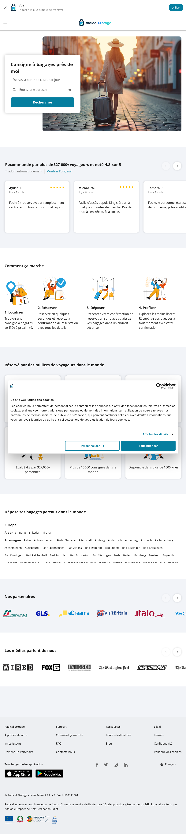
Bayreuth (168, 555)
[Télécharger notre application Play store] (49, 773)
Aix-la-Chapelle (66, 540)
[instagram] (116, 764)
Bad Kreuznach (153, 548)
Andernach (115, 540)
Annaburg (131, 540)
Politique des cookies (168, 751)
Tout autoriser (148, 445)
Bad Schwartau (79, 555)
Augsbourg (32, 548)
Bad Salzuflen (58, 555)
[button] (177, 166)
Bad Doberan (93, 548)
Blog (109, 743)
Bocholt (173, 563)
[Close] (5, 7)
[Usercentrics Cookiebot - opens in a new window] (159, 386)
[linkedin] (126, 764)
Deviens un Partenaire (19, 751)
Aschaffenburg (164, 540)
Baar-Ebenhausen (53, 548)
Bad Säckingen (101, 555)
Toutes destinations (118, 735)
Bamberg (140, 555)
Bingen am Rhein (154, 563)
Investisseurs (13, 743)
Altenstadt (85, 540)
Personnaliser (92, 445)
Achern (38, 540)
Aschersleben (13, 548)
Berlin (46, 563)
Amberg (100, 540)
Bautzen (154, 555)
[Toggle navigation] (5, 23)
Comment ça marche (69, 735)
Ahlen (50, 540)
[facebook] (97, 764)
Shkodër (34, 532)
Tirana (47, 532)
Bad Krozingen (14, 555)
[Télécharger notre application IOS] (18, 773)
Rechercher (42, 102)
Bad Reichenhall (36, 555)
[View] (176, 7)
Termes (159, 735)
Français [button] (168, 764)
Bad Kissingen (131, 548)
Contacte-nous (65, 751)
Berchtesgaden (29, 563)
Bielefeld (104, 563)
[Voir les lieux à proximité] (69, 89)
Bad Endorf (112, 548)
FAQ (58, 743)
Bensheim (11, 563)
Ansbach (146, 540)
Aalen (27, 540)
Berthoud (59, 563)
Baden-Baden (122, 555)
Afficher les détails (155, 434)
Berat (22, 532)
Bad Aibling (75, 548)
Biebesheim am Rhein (82, 563)
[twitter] (106, 764)
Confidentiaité (164, 743)
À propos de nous (16, 735)
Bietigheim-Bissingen (126, 563)
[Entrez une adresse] (42, 89)
